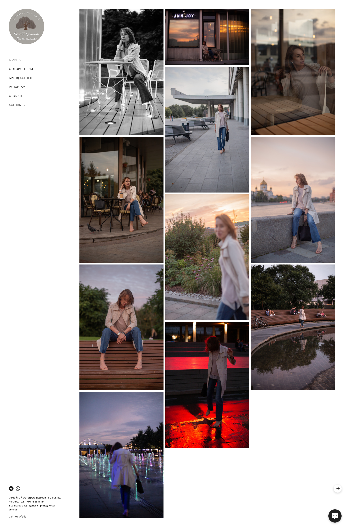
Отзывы (15, 96)
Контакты (17, 105)
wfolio (22, 516)
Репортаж (17, 87)
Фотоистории (21, 69)
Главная (16, 60)
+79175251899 (34, 501)
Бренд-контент (21, 78)
